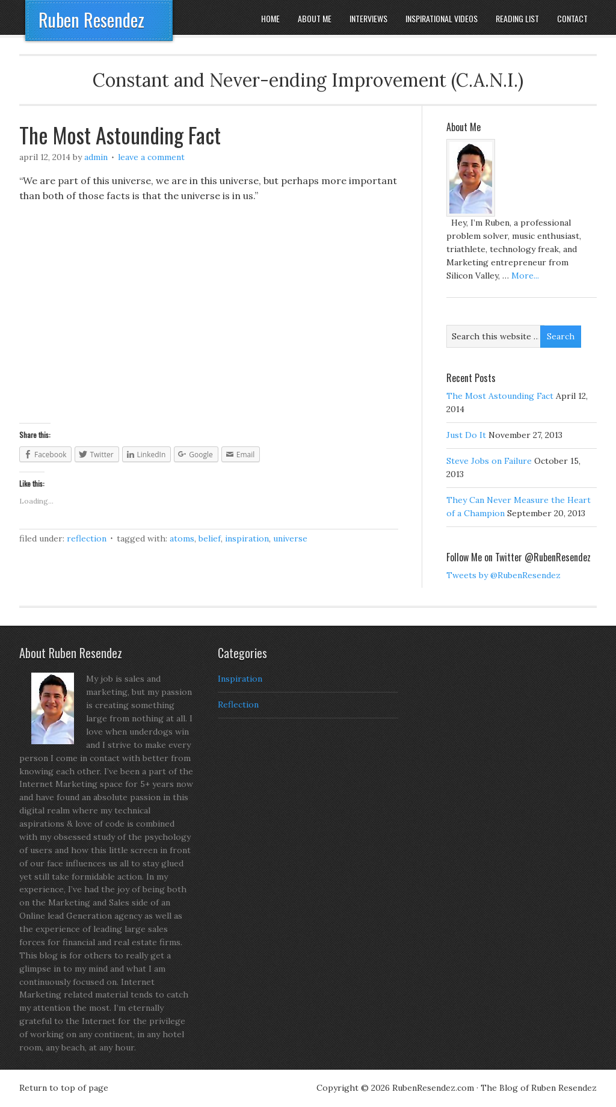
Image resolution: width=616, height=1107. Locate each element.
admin (96, 157)
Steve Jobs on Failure (489, 460)
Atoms (182, 538)
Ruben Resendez (91, 19)
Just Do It (466, 435)
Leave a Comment (151, 157)
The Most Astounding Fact (120, 134)
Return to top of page (63, 1087)
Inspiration (247, 538)
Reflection (86, 538)
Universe (290, 538)
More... (525, 275)
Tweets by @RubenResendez (503, 575)
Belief (210, 538)
